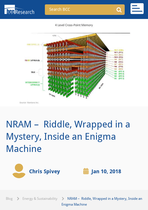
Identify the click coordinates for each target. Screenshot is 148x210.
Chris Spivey (44, 171)
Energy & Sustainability (39, 199)
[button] (119, 9)
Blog (9, 199)
